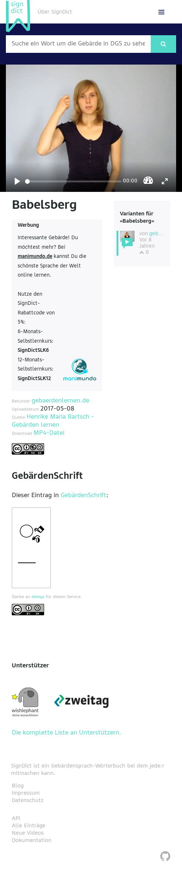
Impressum (26, 793)
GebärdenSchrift (83, 496)
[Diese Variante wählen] (127, 236)
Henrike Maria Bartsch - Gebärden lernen (53, 421)
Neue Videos (28, 833)
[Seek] (73, 181)
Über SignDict (55, 12)
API (16, 818)
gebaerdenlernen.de (60, 401)
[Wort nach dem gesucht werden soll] (78, 44)
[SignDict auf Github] (165, 857)
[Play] (17, 181)
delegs (38, 597)
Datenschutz (27, 800)
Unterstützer (30, 666)
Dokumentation (31, 840)
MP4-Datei (48, 433)
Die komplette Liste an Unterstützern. (66, 733)
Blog (18, 786)
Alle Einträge (28, 826)
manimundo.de (35, 257)
